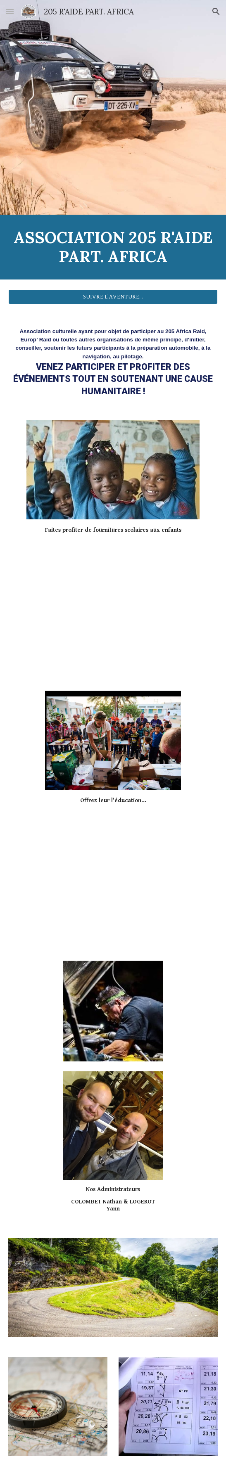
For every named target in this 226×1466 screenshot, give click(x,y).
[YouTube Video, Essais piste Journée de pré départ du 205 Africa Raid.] (113, 875)
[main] (113, 247)
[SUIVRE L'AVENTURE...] (113, 296)
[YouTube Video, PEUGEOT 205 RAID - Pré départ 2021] (112, 606)
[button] (10, 11)
